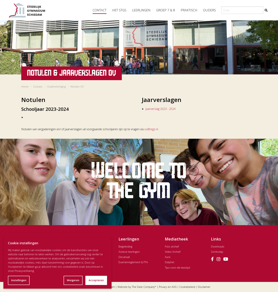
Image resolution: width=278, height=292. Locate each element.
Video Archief (173, 251)
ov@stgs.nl (151, 129)
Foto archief (172, 246)
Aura (167, 257)
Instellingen (18, 280)
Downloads (217, 246)
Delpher (169, 262)
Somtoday (217, 251)
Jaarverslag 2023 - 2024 (160, 109)
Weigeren (73, 280)
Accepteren (96, 280)
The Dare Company (143, 287)
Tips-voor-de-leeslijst (177, 267)
